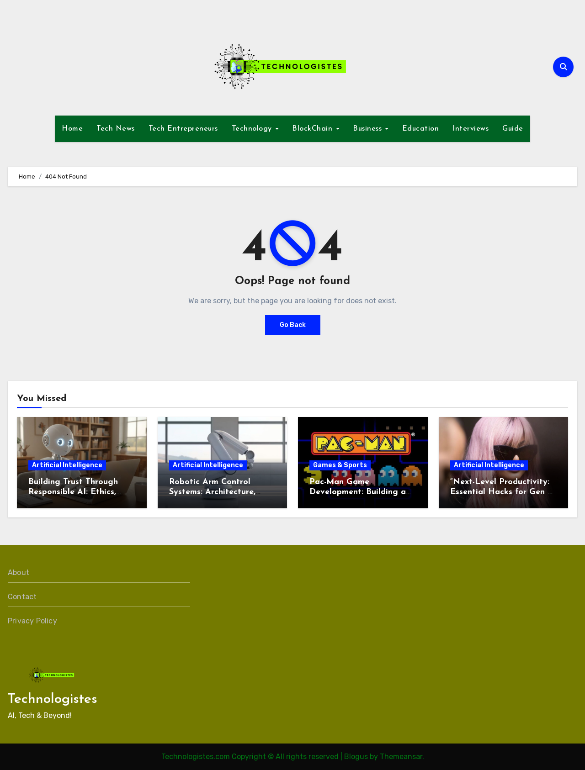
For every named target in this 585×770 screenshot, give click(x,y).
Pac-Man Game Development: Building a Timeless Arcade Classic (357, 492)
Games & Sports (340, 465)
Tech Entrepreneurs (183, 128)
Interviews (470, 128)
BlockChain (313, 128)
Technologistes (52, 699)
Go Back (293, 325)
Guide (512, 128)
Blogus (356, 756)
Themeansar (401, 756)
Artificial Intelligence (67, 465)
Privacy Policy (32, 621)
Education (420, 128)
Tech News (115, 128)
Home (72, 128)
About (18, 572)
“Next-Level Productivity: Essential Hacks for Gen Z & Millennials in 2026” (501, 492)
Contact (22, 596)
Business (368, 128)
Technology (253, 128)
